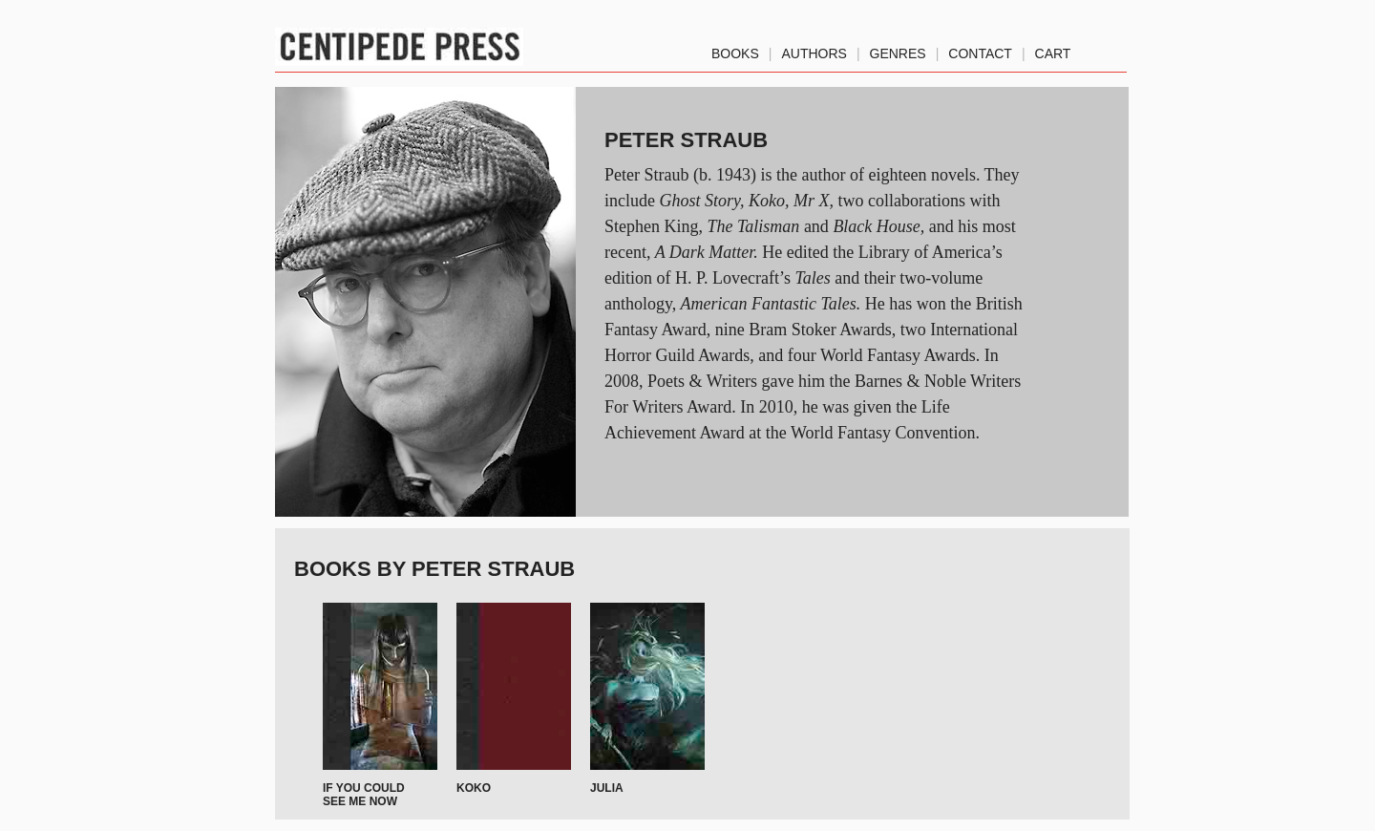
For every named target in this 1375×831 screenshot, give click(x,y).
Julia (607, 788)
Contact (980, 49)
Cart (1053, 49)
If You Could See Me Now (364, 794)
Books (735, 49)
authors (813, 49)
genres (898, 49)
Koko (473, 788)
